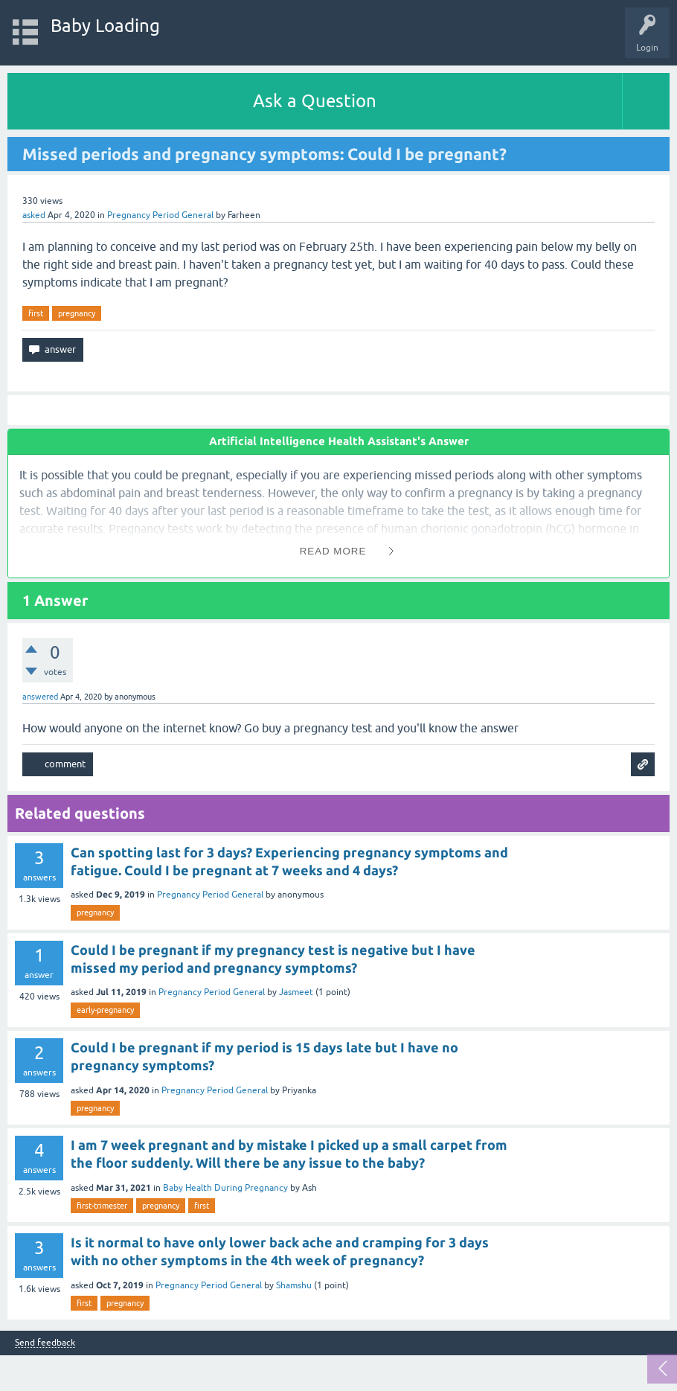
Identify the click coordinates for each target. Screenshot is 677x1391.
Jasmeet (296, 992)
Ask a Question (314, 101)
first (35, 313)
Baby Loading (105, 26)
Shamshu (294, 1285)
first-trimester (102, 1205)
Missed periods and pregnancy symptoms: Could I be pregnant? (264, 153)
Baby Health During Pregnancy (225, 1188)
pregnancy (76, 313)
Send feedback (45, 1343)
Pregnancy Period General (160, 215)
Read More (333, 551)
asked (33, 215)
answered (40, 696)
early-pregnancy (105, 1009)
